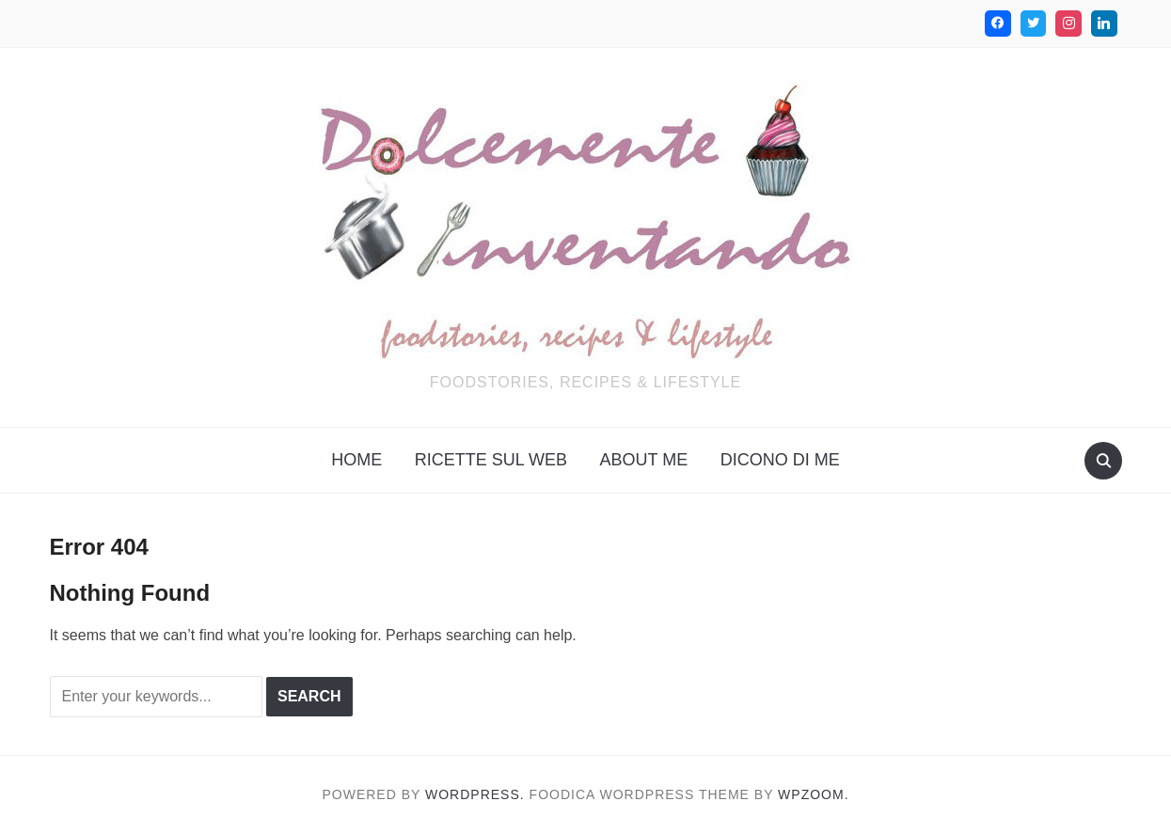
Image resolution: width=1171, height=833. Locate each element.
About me (644, 459)
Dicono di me (780, 459)
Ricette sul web (491, 459)
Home (356, 459)
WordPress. (475, 794)
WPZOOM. (813, 794)
